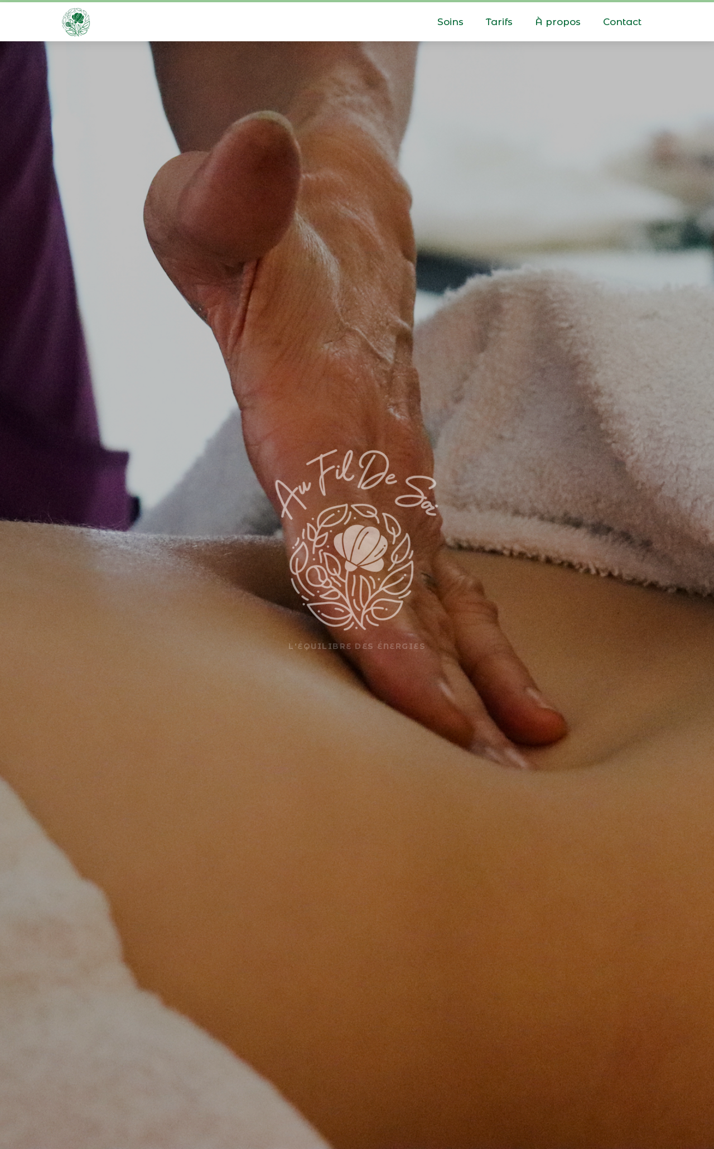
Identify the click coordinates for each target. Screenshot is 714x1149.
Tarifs (499, 21)
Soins (450, 21)
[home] (75, 19)
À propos (558, 21)
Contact (622, 21)
